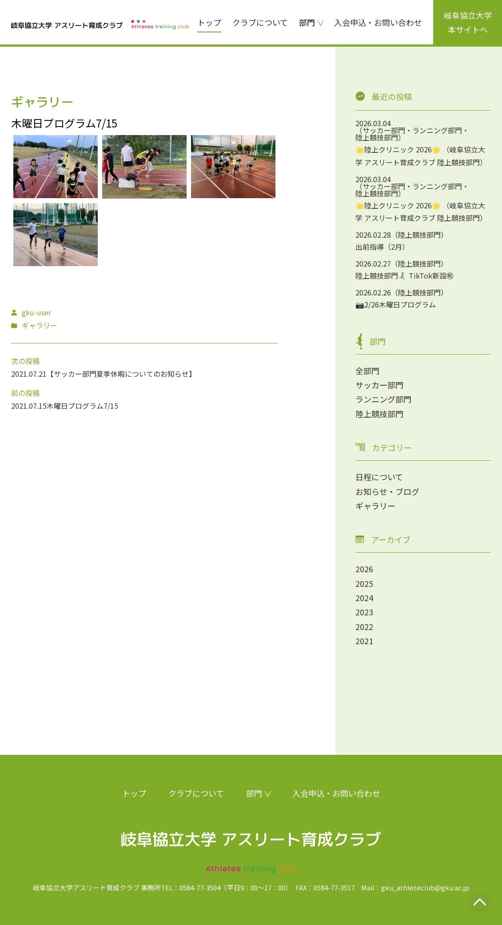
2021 (364, 640)
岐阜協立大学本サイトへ (468, 22)
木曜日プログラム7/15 (82, 405)
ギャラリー (375, 505)
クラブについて (260, 22)
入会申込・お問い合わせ (378, 22)
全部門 (367, 370)
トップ (209, 22)
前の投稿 (25, 392)
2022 (364, 626)
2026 (364, 568)
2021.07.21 (29, 373)
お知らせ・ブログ (387, 491)
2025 (364, 583)
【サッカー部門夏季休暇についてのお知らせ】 (121, 373)
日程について (379, 476)
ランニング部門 (383, 399)
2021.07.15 (29, 405)
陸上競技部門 (379, 413)
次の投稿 (25, 360)
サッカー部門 (379, 385)
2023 (364, 612)
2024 (364, 597)
